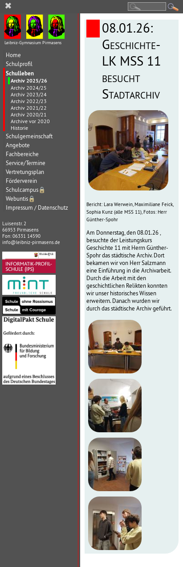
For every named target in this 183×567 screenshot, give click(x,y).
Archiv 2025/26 (29, 80)
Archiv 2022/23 (29, 101)
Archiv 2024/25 (29, 87)
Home (13, 55)
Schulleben (20, 73)
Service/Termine (25, 163)
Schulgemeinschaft (29, 136)
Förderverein (21, 181)
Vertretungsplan (25, 172)
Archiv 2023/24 (29, 94)
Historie (19, 127)
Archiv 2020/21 (29, 114)
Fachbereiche (22, 154)
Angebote (18, 145)
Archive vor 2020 (30, 121)
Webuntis (21, 199)
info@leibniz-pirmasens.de (31, 242)
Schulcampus (26, 190)
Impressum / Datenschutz (37, 207)
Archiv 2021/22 (29, 107)
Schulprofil (19, 64)
